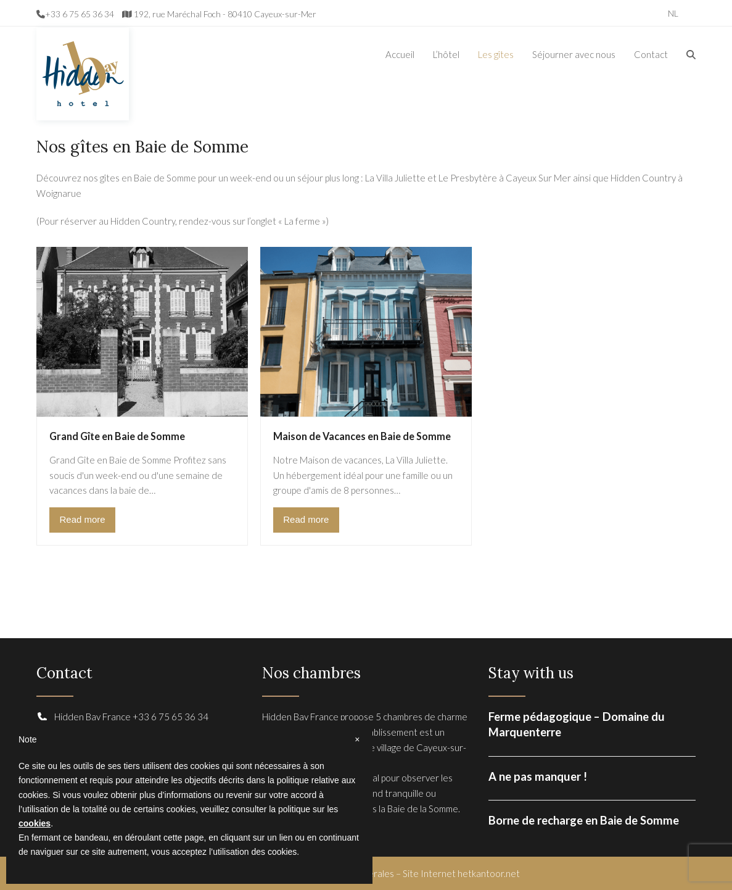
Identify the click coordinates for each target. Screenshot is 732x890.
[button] (691, 54)
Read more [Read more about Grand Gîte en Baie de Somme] (82, 519)
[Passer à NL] (673, 13)
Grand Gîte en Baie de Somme (117, 436)
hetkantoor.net (489, 873)
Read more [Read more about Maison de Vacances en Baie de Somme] (306, 519)
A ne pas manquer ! (537, 776)
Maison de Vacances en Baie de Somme (362, 436)
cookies (35, 823)
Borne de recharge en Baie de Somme (583, 820)
